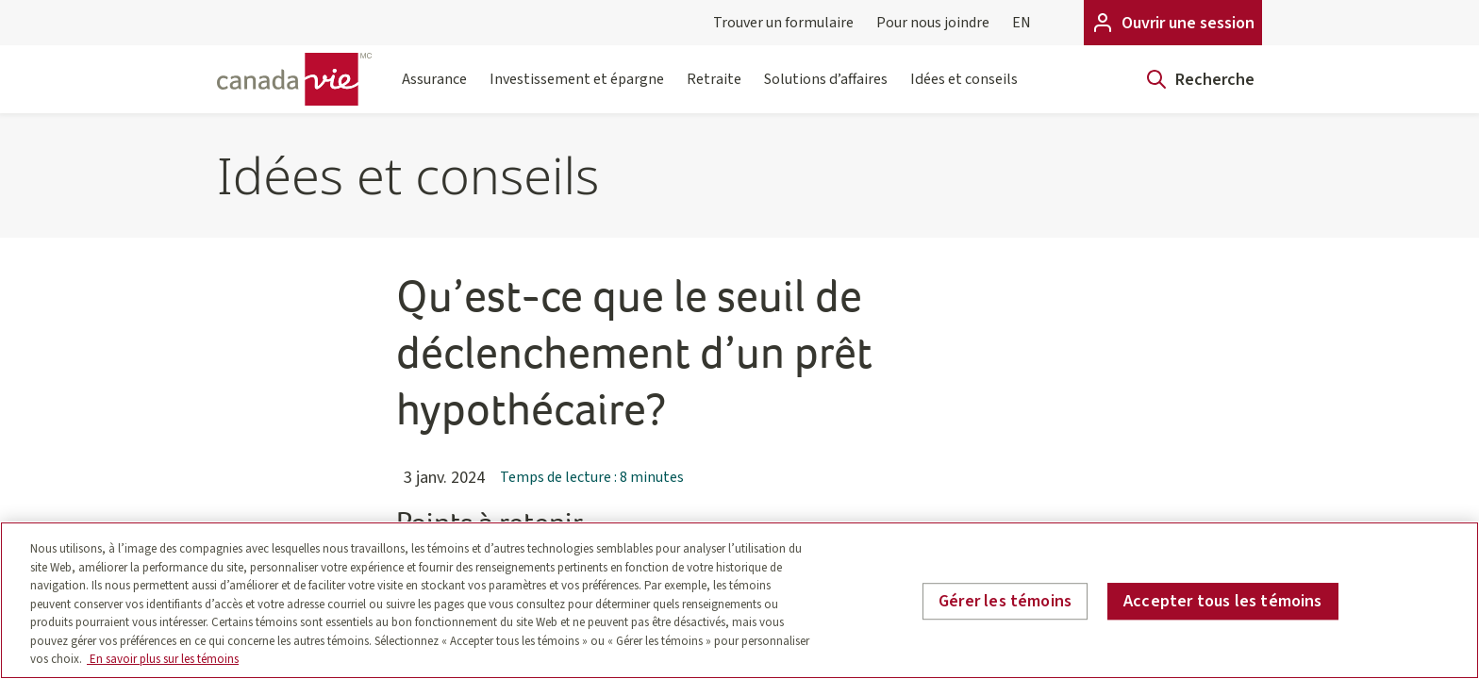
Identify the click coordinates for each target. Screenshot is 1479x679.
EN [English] (1021, 22)
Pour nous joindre (932, 22)
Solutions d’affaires (826, 91)
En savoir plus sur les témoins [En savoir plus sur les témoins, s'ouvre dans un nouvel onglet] (163, 659)
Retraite (714, 91)
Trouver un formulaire (783, 22)
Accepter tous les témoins (1222, 601)
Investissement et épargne (577, 91)
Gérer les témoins (1005, 601)
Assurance (434, 91)
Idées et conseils (964, 91)
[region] (739, 600)
